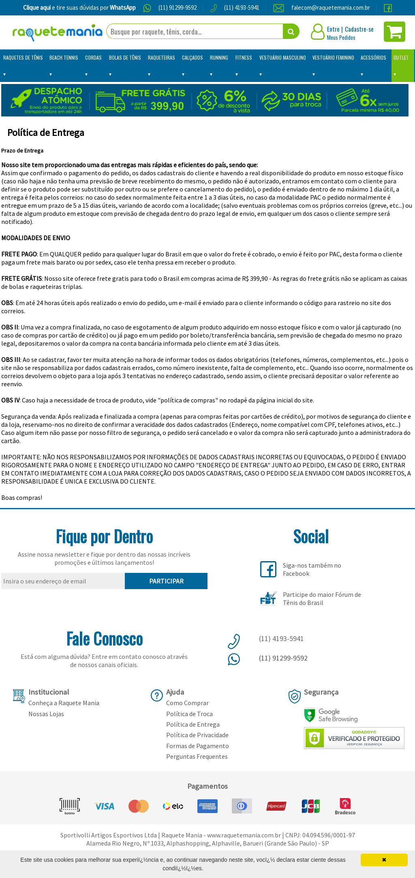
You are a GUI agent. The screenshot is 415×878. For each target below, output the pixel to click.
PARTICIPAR (166, 581)
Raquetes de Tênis (23, 57)
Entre (333, 28)
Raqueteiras (161, 57)
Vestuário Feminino (333, 57)
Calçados (192, 57)
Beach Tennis (63, 57)
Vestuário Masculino (282, 57)
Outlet (401, 57)
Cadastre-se (359, 28)
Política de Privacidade (197, 735)
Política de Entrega (193, 724)
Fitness (243, 57)
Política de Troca (189, 714)
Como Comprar (187, 703)
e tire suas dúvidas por (79, 7)
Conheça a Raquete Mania (63, 703)
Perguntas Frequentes (197, 756)
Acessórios (373, 57)
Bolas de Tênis (125, 57)
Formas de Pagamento (197, 746)
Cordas (93, 57)
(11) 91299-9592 (177, 7)
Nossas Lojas (46, 714)
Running (219, 57)
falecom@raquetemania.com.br (330, 7)
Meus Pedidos (341, 37)
